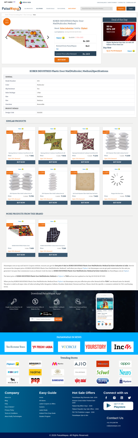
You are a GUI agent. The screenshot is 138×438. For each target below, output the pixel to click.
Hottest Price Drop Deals (47, 413)
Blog (6, 400)
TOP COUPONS (61, 8)
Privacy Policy (9, 410)
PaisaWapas (63, 435)
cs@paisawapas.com (114, 426)
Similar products (16, 121)
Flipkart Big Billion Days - (82, 406)
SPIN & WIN (25, 2)
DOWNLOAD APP (131, 2)
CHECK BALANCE (102, 2)
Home (41, 397)
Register (121, 8)
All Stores (42, 400)
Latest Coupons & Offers (47, 404)
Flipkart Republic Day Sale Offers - (85, 409)
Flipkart (84, 28)
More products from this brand (24, 214)
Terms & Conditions (11, 413)
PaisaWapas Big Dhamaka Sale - (84, 397)
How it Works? (9, 407)
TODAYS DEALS (50, 8)
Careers (42, 407)
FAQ (6, 404)
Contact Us (115, 418)
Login (131, 8)
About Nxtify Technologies (13, 416)
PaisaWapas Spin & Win (80, 415)
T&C (57, 49)
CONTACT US (121, 2)
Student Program (44, 416)
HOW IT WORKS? (112, 2)
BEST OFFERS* (72, 8)
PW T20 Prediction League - (83, 412)
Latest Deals (43, 410)
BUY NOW (62, 60)
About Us (8, 397)
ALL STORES (39, 8)
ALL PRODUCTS (28, 8)
